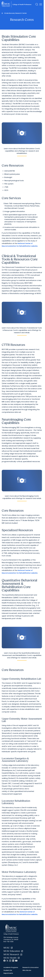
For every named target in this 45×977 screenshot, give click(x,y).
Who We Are (26, 970)
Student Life (8, 970)
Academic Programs (11, 967)
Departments (8, 973)
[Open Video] (22, 133)
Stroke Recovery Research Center (15, 13)
